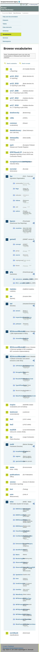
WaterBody (19, 594)
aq (11, 69)
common (13, 123)
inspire (12, 405)
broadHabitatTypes (19, 451)
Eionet (10, 13)
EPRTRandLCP (16, 152)
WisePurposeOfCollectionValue (19, 624)
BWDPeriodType (19, 515)
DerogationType (19, 372)
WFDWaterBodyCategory (19, 614)
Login (23, 4)
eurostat (13, 169)
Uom (17, 578)
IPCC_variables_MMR (19, 283)
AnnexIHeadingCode (19, 338)
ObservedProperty (19, 562)
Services (5, 38)
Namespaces (7, 41)
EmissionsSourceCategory (19, 543)
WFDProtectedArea (19, 604)
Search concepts (26, 63)
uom (11, 494)
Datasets (5, 20)
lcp (11, 437)
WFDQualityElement (19, 609)
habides (13, 289)
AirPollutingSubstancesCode (19, 365)
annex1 (18, 311)
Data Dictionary (17, 13)
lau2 (11, 424)
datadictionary (15, 130)
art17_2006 (14, 91)
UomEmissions (19, 583)
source (18, 255)
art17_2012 (14, 98)
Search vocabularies (12, 63)
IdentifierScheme (19, 549)
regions (18, 456)
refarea (18, 200)
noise (12, 467)
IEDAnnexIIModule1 (16, 331)
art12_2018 (14, 83)
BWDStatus (19, 526)
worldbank (14, 633)
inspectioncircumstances (19, 317)
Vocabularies (7, 34)
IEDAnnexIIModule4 (16, 356)
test (11, 489)
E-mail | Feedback (8, 646)
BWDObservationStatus (19, 509)
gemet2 (13, 239)
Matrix (18, 554)
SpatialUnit (19, 574)
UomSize (18, 589)
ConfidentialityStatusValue (19, 536)
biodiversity (14, 113)
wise (12, 502)
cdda (12, 118)
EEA (11, 2)
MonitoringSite (19, 558)
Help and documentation (10, 16)
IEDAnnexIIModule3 (16, 347)
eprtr (12, 145)
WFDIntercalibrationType (19, 598)
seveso (12, 482)
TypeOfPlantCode (19, 385)
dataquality (14, 138)
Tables (5, 24)
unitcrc (18, 211)
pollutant (18, 324)
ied (11, 304)
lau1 (11, 419)
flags (17, 188)
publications (15, 474)
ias (11, 296)
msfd (12, 444)
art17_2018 (14, 105)
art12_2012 (14, 76)
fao (11, 176)
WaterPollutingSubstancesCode (19, 396)
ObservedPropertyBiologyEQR (19, 567)
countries (19, 228)
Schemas (6, 31)
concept (18, 244)
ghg (11, 272)
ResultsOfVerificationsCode (19, 378)
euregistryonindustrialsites (16, 162)
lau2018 (13, 430)
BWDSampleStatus (19, 520)
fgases (12, 221)
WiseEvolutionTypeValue (19, 619)
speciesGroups (19, 461)
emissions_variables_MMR (19, 279)
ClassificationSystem (19, 531)
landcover (14, 412)
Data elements (7, 27)
